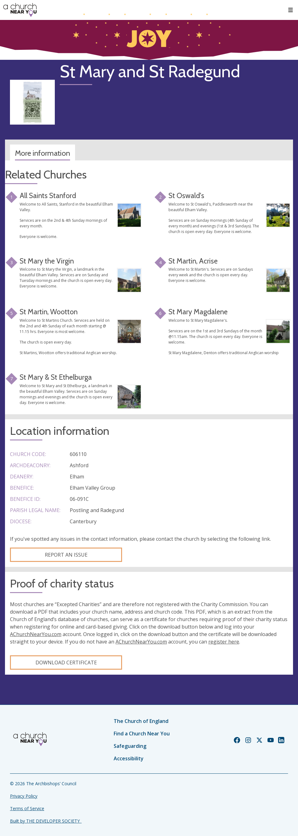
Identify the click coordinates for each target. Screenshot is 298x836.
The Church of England (141, 721)
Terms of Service (27, 808)
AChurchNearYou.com (35, 634)
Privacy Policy (23, 796)
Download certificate (66, 662)
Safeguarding (130, 746)
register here (223, 641)
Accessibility (129, 758)
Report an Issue (66, 554)
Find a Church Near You (142, 733)
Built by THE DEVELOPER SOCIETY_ (46, 821)
